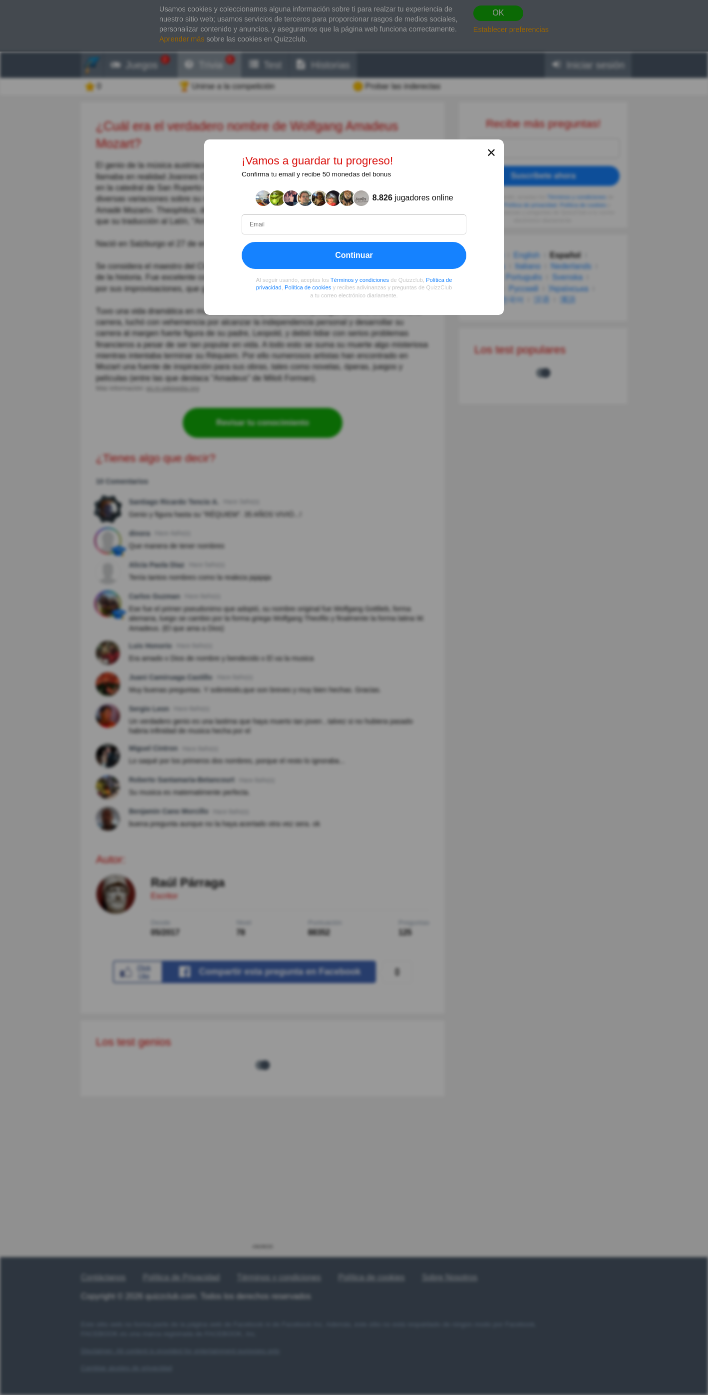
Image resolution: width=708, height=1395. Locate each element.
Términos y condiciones (360, 280)
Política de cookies (308, 288)
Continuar (354, 255)
